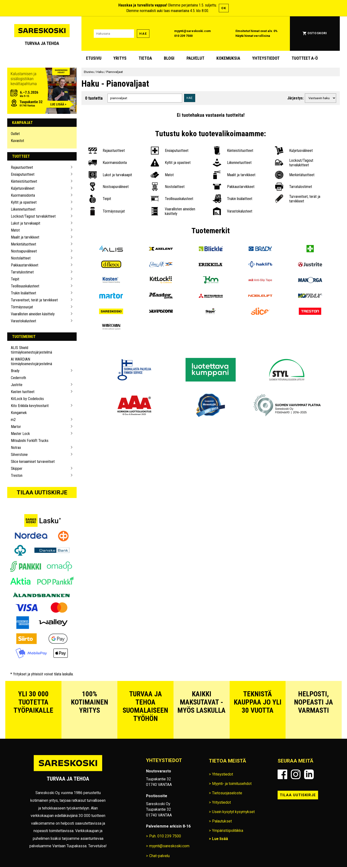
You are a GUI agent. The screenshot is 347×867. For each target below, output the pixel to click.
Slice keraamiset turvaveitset (33, 461)
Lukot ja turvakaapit (25, 223)
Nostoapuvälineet (24, 251)
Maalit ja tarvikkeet (25, 237)
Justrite (16, 384)
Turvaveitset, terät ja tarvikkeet (34, 300)
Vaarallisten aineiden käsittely (33, 314)
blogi (169, 58)
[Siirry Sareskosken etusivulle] (42, 33)
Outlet (15, 133)
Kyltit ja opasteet (24, 202)
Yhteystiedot (266, 58)
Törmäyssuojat (22, 307)
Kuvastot (17, 140)
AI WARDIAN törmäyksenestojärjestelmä (31, 361)
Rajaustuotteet (22, 167)
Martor (16, 426)
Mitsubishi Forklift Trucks (29, 440)
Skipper (16, 468)
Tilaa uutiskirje (42, 492)
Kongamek (19, 412)
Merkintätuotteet (23, 244)
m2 (13, 419)
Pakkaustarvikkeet (24, 265)
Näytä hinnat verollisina (252, 36)
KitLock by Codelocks (27, 398)
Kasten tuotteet (22, 391)
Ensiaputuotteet (22, 174)
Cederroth (18, 377)
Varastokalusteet (23, 321)
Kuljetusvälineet (22, 188)
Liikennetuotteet (23, 209)
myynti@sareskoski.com (192, 31)
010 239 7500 (183, 36)
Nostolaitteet (21, 258)
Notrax (16, 447)
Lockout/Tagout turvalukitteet (33, 216)
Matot (15, 230)
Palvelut (195, 58)
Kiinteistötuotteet (24, 181)
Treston (16, 475)
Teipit (15, 279)
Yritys (120, 58)
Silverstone (19, 454)
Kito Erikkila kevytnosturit (30, 405)
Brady (15, 371)
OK (223, 8)
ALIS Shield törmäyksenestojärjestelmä (31, 350)
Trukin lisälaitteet (23, 293)
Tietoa (145, 58)
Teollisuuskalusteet (25, 286)
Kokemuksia (228, 58)
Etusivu (93, 58)
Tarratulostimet (22, 272)
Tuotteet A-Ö (305, 58)
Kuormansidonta (23, 195)
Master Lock (20, 433)
